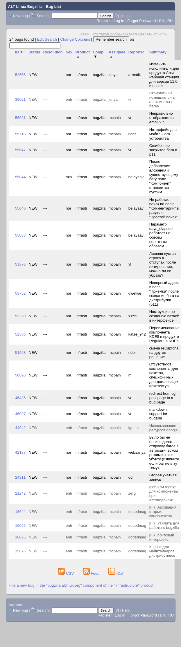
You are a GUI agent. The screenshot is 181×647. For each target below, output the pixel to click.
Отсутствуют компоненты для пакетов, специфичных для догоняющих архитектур (164, 375)
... (170, 34)
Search (43, 16)
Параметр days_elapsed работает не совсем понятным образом (161, 235)
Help (126, 16)
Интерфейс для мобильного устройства (163, 133)
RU (170, 21)
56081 (20, 118)
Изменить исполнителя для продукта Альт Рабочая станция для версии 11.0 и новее (164, 75)
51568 (20, 352)
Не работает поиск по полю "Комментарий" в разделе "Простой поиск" (164, 208)
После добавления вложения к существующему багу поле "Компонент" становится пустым (163, 176)
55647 (20, 150)
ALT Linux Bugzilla (25, 6)
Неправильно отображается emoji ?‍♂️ (161, 117)
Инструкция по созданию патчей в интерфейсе (164, 315)
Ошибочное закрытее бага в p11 (163, 149)
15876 (20, 551)
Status (34, 52)
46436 (20, 398)
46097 (20, 414)
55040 (20, 208)
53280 (20, 316)
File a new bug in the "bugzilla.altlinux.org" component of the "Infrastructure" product (81, 585)
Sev (69, 52)
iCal (115, 573)
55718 (20, 134)
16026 (20, 525)
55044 (20, 177)
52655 (20, 75)
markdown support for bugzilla (158, 413)
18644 (20, 511)
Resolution (53, 52)
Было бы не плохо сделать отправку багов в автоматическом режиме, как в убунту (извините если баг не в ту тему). (164, 452)
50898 (20, 375)
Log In (119, 21)
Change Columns (75, 39)
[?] (116, 16)
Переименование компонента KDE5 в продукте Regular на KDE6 (164, 334)
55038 (20, 235)
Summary (157, 52)
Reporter (136, 52)
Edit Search (47, 39)
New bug (20, 16)
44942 (20, 428)
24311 (20, 477)
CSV (66, 573)
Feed (92, 573)
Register (103, 21)
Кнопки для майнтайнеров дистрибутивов (162, 551)
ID (19, 52)
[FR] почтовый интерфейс (161, 537)
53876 (20, 264)
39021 (20, 99)
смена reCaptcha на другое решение (164, 352)
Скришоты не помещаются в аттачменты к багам (162, 99)
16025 (20, 537)
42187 (20, 452)
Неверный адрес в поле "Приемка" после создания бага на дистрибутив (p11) (164, 293)
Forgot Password (141, 21)
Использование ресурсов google (163, 427)
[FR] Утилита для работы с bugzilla (164, 525)
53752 (20, 293)
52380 (20, 334)
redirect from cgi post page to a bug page (162, 397)
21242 (20, 493)
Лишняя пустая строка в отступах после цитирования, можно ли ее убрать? (162, 264)
